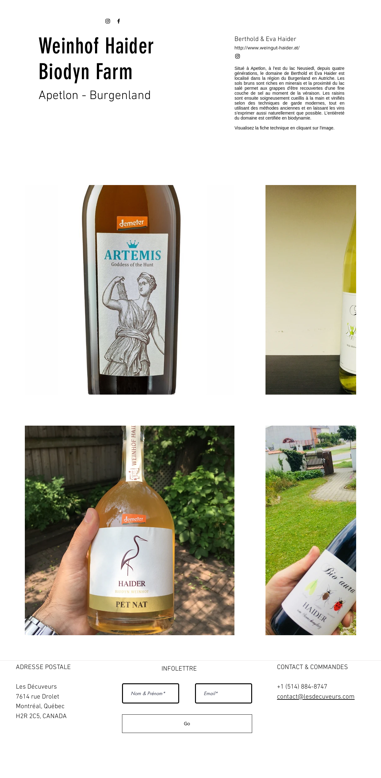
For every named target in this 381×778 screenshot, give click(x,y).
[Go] (187, 723)
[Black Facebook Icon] (119, 21)
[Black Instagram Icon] (237, 56)
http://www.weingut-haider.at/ (267, 47)
